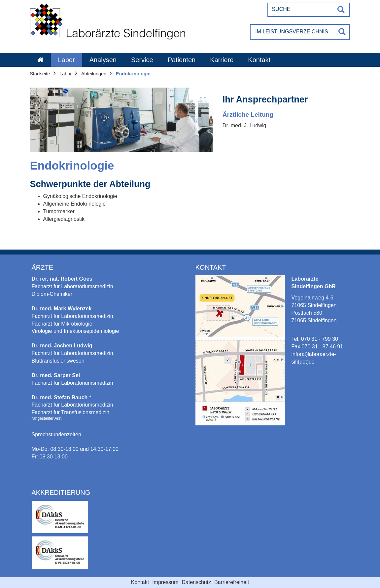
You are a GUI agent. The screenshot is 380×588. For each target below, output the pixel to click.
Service (142, 59)
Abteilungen (93, 73)
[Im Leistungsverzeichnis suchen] (292, 32)
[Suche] (301, 9)
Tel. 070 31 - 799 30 (315, 339)
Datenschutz (196, 582)
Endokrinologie (133, 73)
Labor (66, 59)
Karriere (221, 59)
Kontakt (259, 59)
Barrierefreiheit (231, 582)
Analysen (103, 59)
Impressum (165, 582)
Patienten (182, 59)
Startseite (40, 73)
